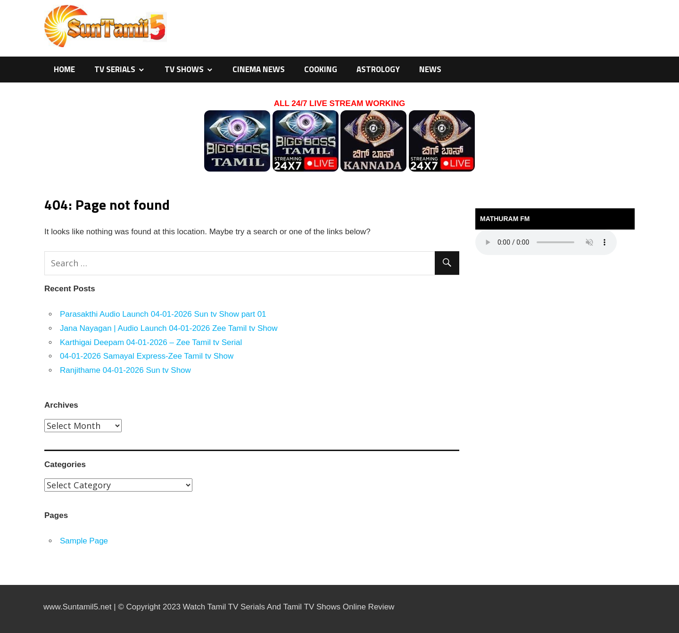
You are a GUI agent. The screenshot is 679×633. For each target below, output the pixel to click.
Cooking (320, 69)
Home (64, 69)
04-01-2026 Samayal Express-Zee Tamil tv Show (146, 356)
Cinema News (258, 69)
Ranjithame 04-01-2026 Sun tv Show (125, 370)
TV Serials (114, 69)
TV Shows (184, 69)
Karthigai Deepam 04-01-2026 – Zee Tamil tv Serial (151, 342)
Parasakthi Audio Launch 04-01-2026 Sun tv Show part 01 (163, 314)
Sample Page (84, 540)
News (430, 69)
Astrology (378, 69)
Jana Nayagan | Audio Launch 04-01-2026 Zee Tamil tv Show (169, 328)
